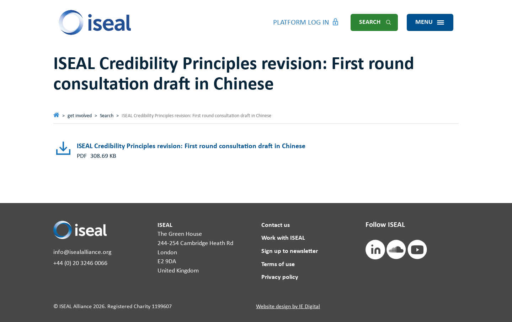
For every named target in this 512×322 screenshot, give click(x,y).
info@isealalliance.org (82, 252)
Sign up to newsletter (289, 251)
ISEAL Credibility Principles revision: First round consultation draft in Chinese (191, 146)
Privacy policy (279, 277)
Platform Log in (301, 22)
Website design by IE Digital (288, 307)
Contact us (275, 225)
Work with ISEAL (283, 238)
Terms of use (278, 264)
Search (369, 22)
